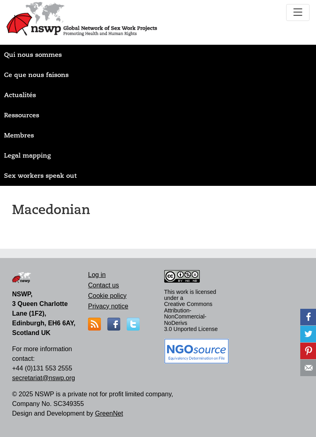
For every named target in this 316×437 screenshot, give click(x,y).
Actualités (20, 95)
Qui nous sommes (33, 55)
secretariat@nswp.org (43, 378)
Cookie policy (107, 295)
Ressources (21, 115)
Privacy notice (108, 306)
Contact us (103, 285)
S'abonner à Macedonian (15, 232)
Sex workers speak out (40, 176)
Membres (19, 135)
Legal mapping (27, 156)
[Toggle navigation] (298, 12)
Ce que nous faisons (36, 75)
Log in (97, 274)
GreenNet (109, 413)
